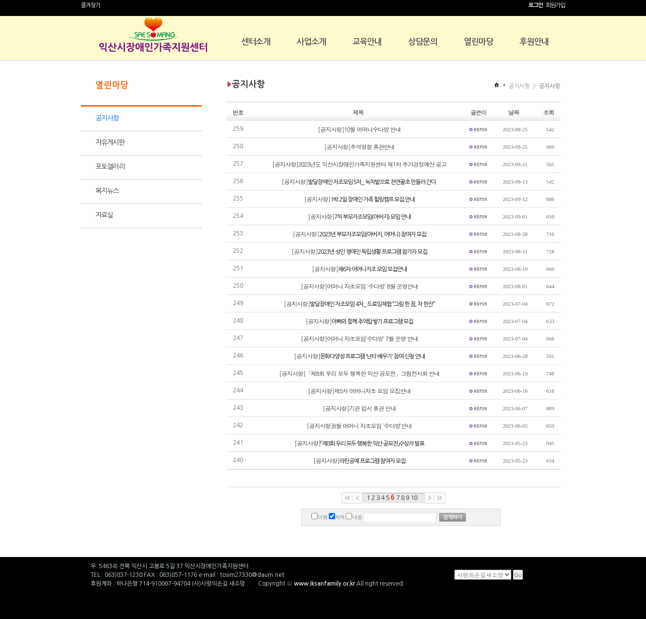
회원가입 (555, 5)
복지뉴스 (107, 190)
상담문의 (422, 42)
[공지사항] (359, 181)
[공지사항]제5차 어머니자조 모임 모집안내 (359, 391)
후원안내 (534, 42)
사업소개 (311, 42)
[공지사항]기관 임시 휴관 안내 (359, 408)
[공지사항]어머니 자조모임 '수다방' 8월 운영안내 (359, 286)
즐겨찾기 (90, 5)
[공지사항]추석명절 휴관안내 (359, 146)
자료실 (104, 215)
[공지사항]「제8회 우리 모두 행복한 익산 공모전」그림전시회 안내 (359, 373)
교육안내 (367, 42)
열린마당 (478, 42)
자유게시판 (109, 142)
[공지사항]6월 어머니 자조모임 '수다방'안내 (359, 425)
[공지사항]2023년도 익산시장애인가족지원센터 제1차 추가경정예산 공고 (359, 164)
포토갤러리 (109, 166)
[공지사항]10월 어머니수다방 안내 (359, 129)
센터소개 (255, 42)
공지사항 (107, 118)
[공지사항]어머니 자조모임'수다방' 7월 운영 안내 (359, 338)
